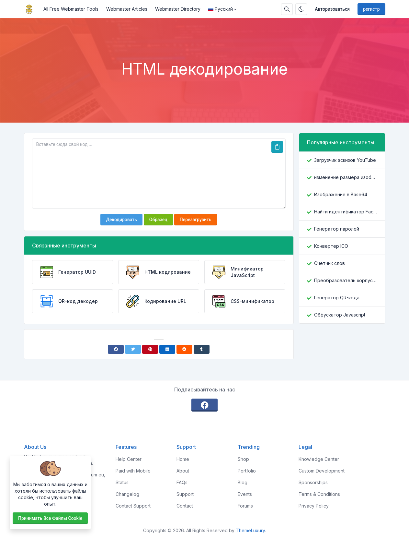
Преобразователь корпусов (345, 280)
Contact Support (133, 506)
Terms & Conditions (319, 494)
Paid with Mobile (133, 470)
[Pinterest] (150, 349)
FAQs (181, 482)
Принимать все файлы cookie (50, 518)
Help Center (129, 459)
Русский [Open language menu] (220, 9)
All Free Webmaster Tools (70, 9)
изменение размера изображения (345, 177)
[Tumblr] (202, 349)
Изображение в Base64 (340, 194)
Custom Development (322, 470)
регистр (371, 9)
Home (182, 459)
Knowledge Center (319, 459)
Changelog (127, 494)
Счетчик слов (329, 263)
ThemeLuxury (250, 530)
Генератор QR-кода (336, 297)
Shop (243, 459)
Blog (242, 482)
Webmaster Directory (177, 9)
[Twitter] (133, 349)
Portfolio (247, 470)
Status (122, 482)
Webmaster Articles (126, 9)
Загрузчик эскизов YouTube (345, 160)
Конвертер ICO (331, 246)
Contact (184, 506)
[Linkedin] (167, 349)
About (182, 470)
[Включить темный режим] (301, 9)
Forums (245, 506)
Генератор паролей (336, 229)
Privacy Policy (314, 506)
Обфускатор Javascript (339, 314)
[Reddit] (184, 349)
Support (185, 494)
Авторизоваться (332, 9)
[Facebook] (116, 349)
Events (245, 494)
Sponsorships (313, 482)
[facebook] (204, 405)
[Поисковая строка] (287, 9)
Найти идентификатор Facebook (345, 211)
